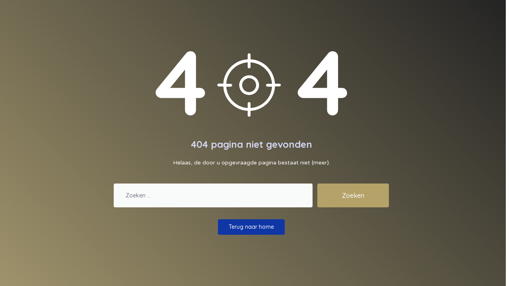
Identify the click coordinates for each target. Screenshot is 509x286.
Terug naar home (251, 226)
